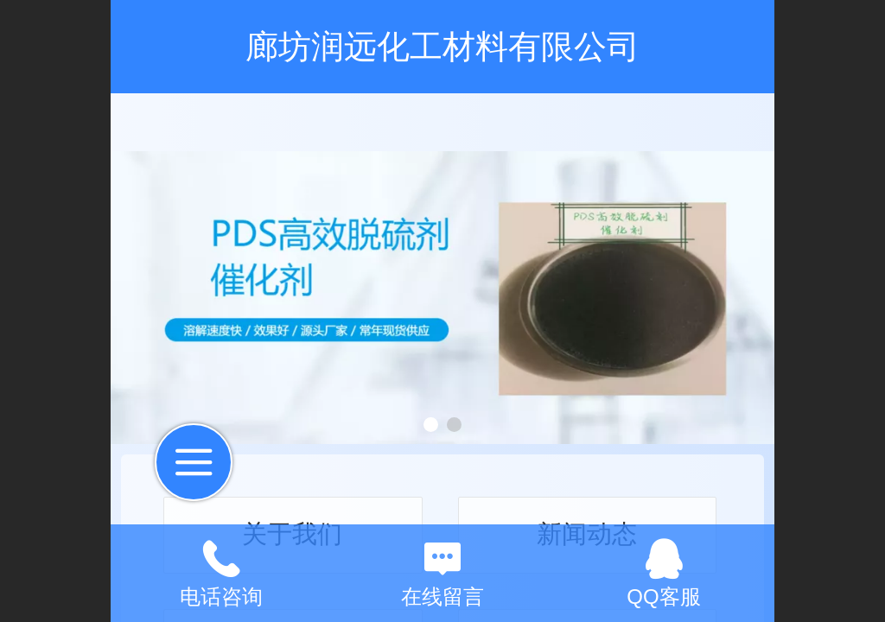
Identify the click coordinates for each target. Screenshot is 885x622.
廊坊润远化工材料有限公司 (442, 46)
